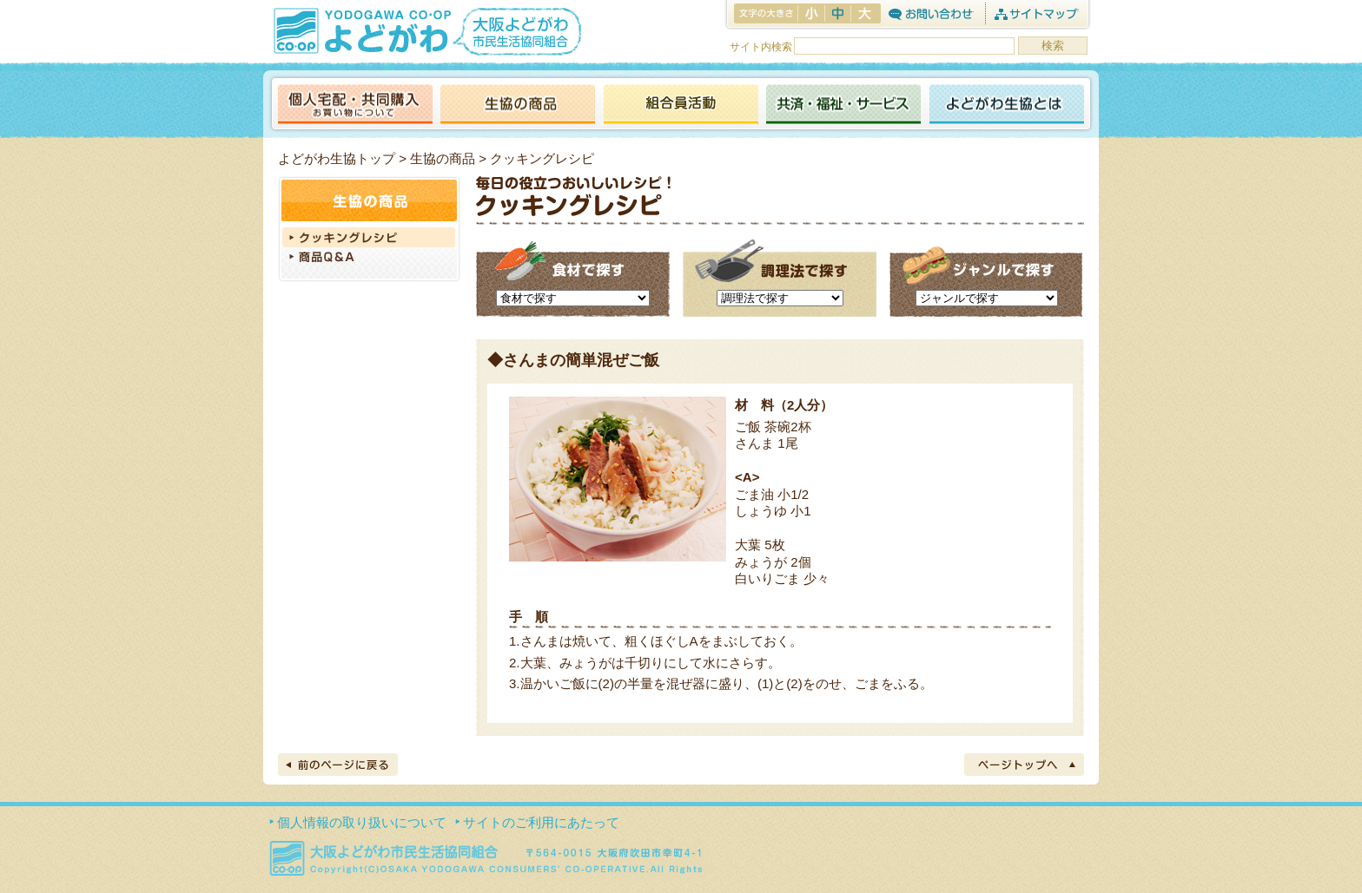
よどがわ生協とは (1006, 105)
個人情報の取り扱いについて (361, 822)
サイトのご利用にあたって (541, 822)
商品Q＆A (369, 258)
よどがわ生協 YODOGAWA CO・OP (360, 30)
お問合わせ (931, 13)
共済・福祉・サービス (843, 105)
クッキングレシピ (369, 237)
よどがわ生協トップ (336, 158)
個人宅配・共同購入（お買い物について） (355, 105)
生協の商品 (517, 105)
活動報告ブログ (680, 105)
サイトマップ (1036, 13)
